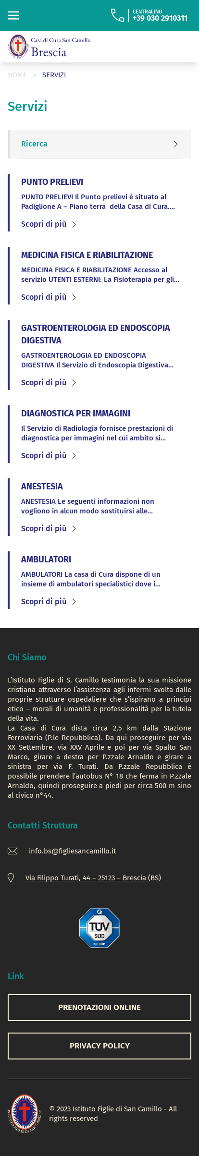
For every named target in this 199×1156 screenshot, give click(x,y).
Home (17, 75)
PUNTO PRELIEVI (52, 182)
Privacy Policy (100, 1046)
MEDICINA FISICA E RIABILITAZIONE (87, 255)
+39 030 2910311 (160, 18)
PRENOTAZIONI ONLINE (99, 1007)
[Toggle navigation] (13, 15)
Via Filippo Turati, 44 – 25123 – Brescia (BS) (93, 878)
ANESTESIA (42, 486)
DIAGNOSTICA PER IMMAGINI (75, 413)
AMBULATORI (46, 559)
